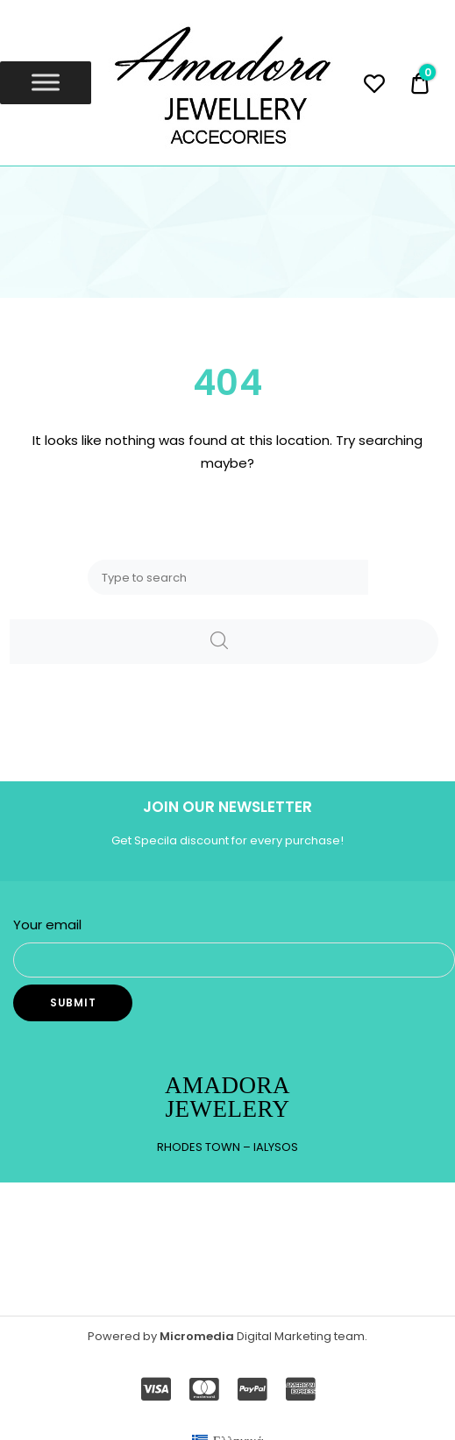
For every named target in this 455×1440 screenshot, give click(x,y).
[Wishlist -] (374, 86)
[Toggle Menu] (46, 82)
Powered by (124, 1336)
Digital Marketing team (301, 1336)
